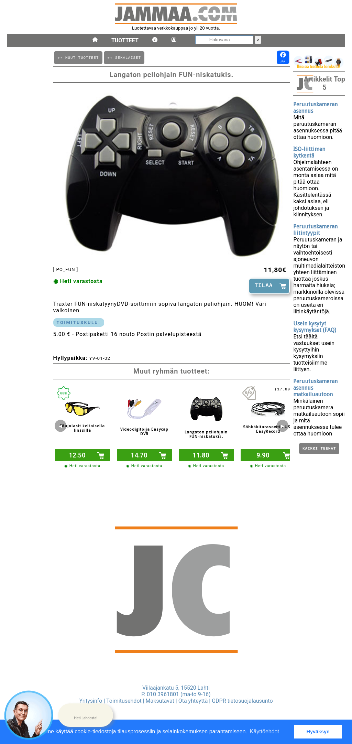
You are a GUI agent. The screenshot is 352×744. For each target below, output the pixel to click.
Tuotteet (125, 40)
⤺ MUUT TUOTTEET (78, 57)
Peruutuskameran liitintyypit (315, 229)
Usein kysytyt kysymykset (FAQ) (314, 326)
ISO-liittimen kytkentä (309, 152)
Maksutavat (160, 701)
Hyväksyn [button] (318, 731)
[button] (85, 715)
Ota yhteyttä (193, 701)
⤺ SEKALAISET (124, 57)
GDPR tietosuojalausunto (242, 701)
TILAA (263, 286)
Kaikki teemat (319, 449)
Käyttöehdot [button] (264, 731)
